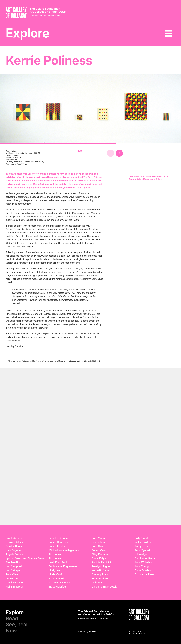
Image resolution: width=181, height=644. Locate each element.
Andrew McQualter (60, 582)
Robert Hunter (57, 546)
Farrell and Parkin (59, 538)
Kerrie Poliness (100, 570)
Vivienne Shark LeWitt (104, 586)
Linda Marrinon (57, 574)
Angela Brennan (15, 554)
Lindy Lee (54, 570)
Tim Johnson (56, 554)
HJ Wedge (141, 554)
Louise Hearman (58, 542)
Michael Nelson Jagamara (64, 550)
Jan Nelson (98, 542)
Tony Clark (12, 574)
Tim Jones (55, 558)
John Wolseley (143, 562)
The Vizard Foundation (45, 8)
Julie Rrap (97, 582)
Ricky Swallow (143, 542)
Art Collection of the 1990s (48, 11)
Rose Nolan (98, 546)
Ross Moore (99, 538)
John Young (142, 566)
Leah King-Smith (58, 562)
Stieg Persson (100, 554)
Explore (27, 33)
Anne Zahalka (143, 570)
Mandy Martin (57, 578)
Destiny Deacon (15, 582)
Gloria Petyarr (100, 558)
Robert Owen (99, 550)
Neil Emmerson (14, 586)
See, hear (17, 624)
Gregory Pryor (100, 574)
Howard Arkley (14, 542)
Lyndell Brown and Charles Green (25, 558)
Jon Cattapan (13, 570)
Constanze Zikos (144, 574)
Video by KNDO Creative (138, 634)
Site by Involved (135, 631)
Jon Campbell (14, 566)
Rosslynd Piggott (101, 566)
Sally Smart (141, 538)
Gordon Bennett (15, 546)
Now (11, 630)
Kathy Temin (142, 546)
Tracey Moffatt (57, 586)
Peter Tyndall (142, 550)
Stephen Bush (14, 562)
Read (12, 618)
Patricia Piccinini (101, 562)
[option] (58, 109)
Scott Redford (100, 578)
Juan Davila (12, 578)
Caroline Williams (145, 558)
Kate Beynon (13, 550)
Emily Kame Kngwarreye (63, 566)
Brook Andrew (14, 538)
